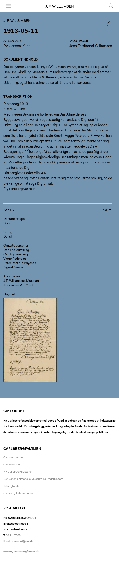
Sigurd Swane (13, 267)
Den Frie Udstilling (16, 250)
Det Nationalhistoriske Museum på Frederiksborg (33, 479)
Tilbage (110, 24)
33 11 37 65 (13, 535)
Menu (8, 6)
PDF (105, 210)
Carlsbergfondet (13, 457)
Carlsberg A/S (12, 464)
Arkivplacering (13, 276)
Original (9, 294)
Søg (111, 6)
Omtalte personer (15, 245)
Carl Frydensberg (15, 254)
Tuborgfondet (11, 486)
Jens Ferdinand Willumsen (90, 46)
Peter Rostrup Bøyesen (19, 263)
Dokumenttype (14, 219)
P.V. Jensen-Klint (16, 46)
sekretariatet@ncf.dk (19, 541)
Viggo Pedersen (14, 259)
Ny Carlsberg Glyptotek (17, 472)
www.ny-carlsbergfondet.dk (21, 551)
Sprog (7, 232)
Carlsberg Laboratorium (18, 493)
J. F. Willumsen (59, 7)
